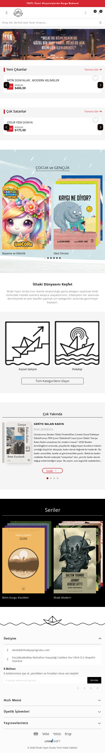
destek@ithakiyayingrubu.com (31, 650)
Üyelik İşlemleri (52, 711)
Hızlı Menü (52, 700)
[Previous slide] (6, 85)
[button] (44, 57)
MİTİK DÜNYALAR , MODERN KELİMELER (33, 80)
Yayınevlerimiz (52, 723)
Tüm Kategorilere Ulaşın (52, 381)
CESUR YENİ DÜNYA (20, 122)
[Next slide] (100, 85)
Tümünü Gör (93, 69)
